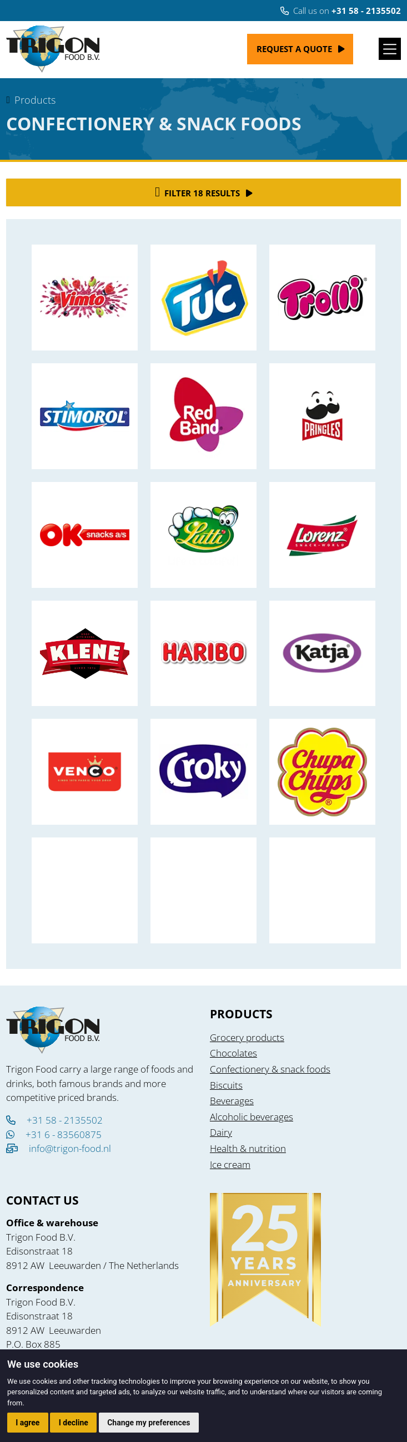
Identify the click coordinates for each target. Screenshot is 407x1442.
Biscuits (226, 1085)
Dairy (221, 1132)
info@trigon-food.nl (70, 1148)
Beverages (232, 1100)
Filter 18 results (197, 192)
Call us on (340, 10)
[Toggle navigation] (390, 49)
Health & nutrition (248, 1148)
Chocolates (233, 1053)
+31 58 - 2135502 (54, 1120)
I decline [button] (73, 1422)
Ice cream (230, 1164)
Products (35, 99)
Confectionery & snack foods (270, 1069)
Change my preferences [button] (148, 1422)
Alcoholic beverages (251, 1116)
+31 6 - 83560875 (53, 1134)
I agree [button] (27, 1422)
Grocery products (247, 1037)
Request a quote (294, 48)
